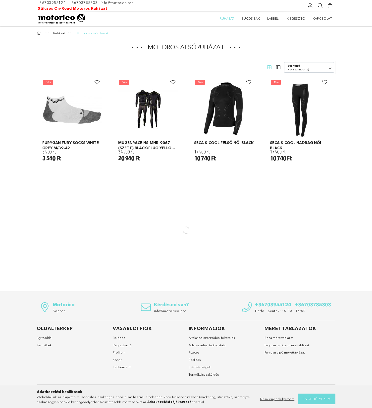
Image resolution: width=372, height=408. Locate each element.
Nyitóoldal (44, 338)
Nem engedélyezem (277, 399)
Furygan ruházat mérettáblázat (287, 345)
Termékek (44, 345)
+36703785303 (83, 2)
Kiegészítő (296, 18)
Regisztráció (122, 345)
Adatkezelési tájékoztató (207, 345)
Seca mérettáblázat (279, 338)
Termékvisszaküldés (204, 374)
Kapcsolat (322, 18)
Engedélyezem (317, 399)
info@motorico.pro (117, 2)
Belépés (119, 338)
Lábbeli (273, 18)
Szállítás (195, 360)
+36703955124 (51, 2)
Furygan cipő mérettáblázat (285, 352)
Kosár (117, 360)
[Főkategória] (39, 33)
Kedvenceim (122, 367)
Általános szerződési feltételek (212, 338)
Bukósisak (251, 18)
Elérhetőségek (200, 367)
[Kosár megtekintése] (330, 6)
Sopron (59, 311)
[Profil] (311, 6)
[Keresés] (320, 6)
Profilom (119, 352)
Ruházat (227, 18)
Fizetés (194, 352)
